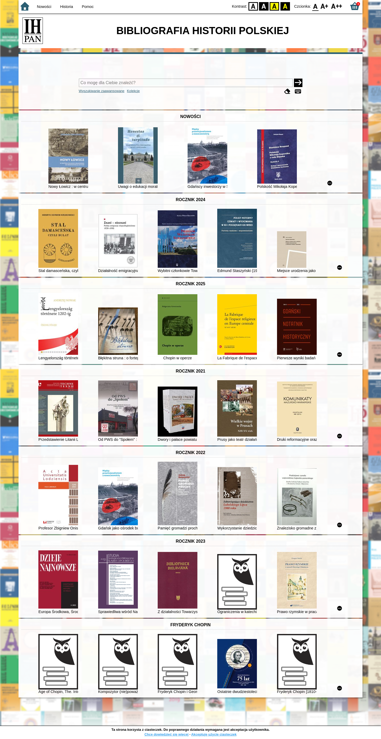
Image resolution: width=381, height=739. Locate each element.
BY (285, 6)
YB (274, 6)
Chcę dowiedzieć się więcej (166, 734)
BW (263, 6)
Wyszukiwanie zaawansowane (102, 91)
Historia (66, 6)
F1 (324, 6)
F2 (336, 6)
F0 (315, 6)
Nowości (44, 6)
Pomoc (88, 6)
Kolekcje (133, 91)
